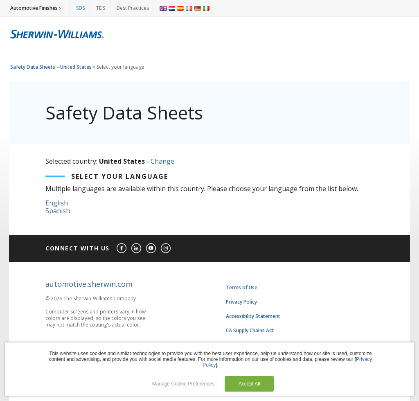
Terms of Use (241, 287)
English (56, 202)
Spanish (57, 210)
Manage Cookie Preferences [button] (183, 384)
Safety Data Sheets (32, 66)
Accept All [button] (249, 384)
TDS (100, 8)
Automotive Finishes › (35, 8)
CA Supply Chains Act (250, 330)
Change (162, 161)
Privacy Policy (241, 301)
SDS (80, 8)
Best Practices (133, 8)
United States (76, 66)
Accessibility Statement (253, 316)
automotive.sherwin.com (89, 284)
